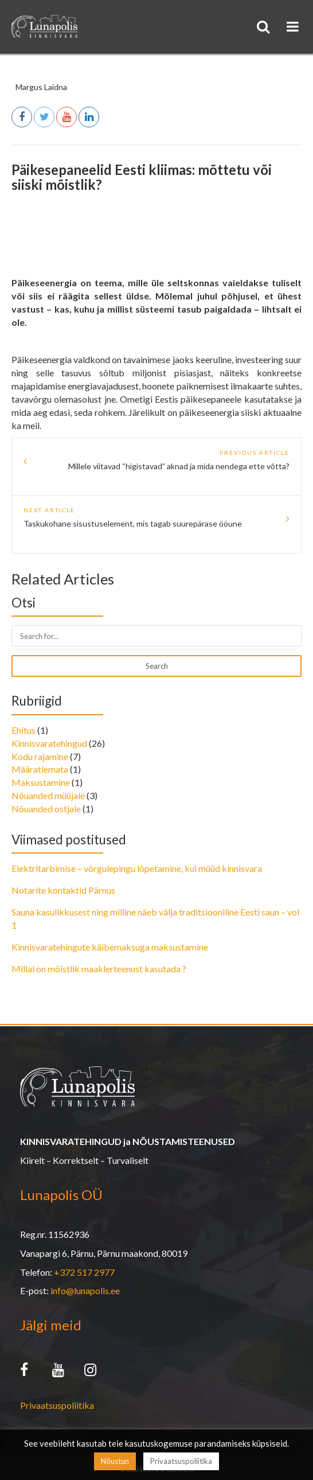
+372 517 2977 (84, 1272)
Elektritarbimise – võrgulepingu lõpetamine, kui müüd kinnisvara (136, 868)
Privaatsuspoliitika (57, 1405)
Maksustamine (40, 782)
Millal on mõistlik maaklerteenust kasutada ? (98, 968)
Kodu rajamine (39, 756)
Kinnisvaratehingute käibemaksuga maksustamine (109, 946)
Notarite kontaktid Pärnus (63, 890)
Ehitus (23, 730)
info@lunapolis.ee (85, 1290)
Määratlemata (39, 769)
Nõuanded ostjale (46, 808)
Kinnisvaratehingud (49, 743)
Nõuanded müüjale (48, 795)
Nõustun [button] (115, 1461)
